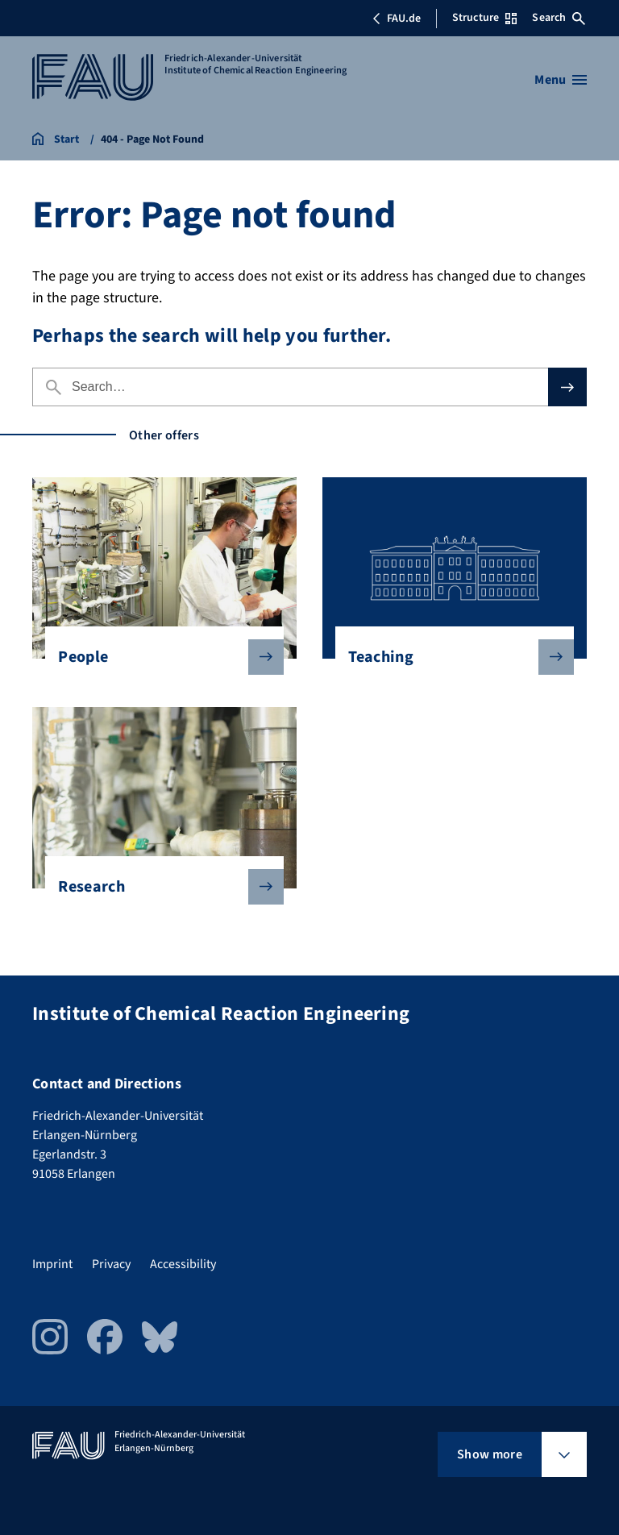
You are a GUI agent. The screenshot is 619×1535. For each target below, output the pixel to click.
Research (157, 887)
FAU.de (397, 18)
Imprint (52, 1264)
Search (558, 18)
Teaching (447, 657)
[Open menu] (560, 80)
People (157, 657)
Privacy (111, 1264)
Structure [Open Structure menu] (484, 18)
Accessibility (183, 1264)
